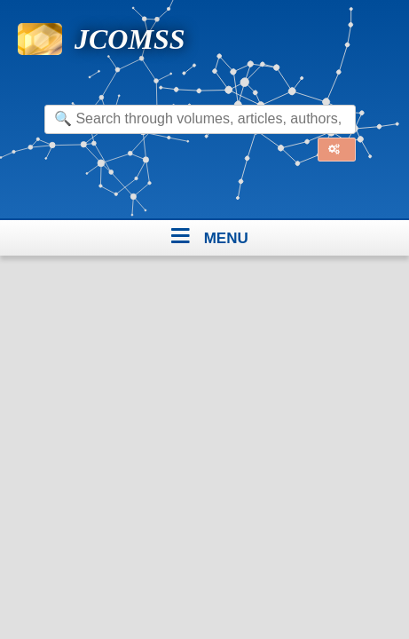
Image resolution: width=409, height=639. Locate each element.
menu (226, 236)
